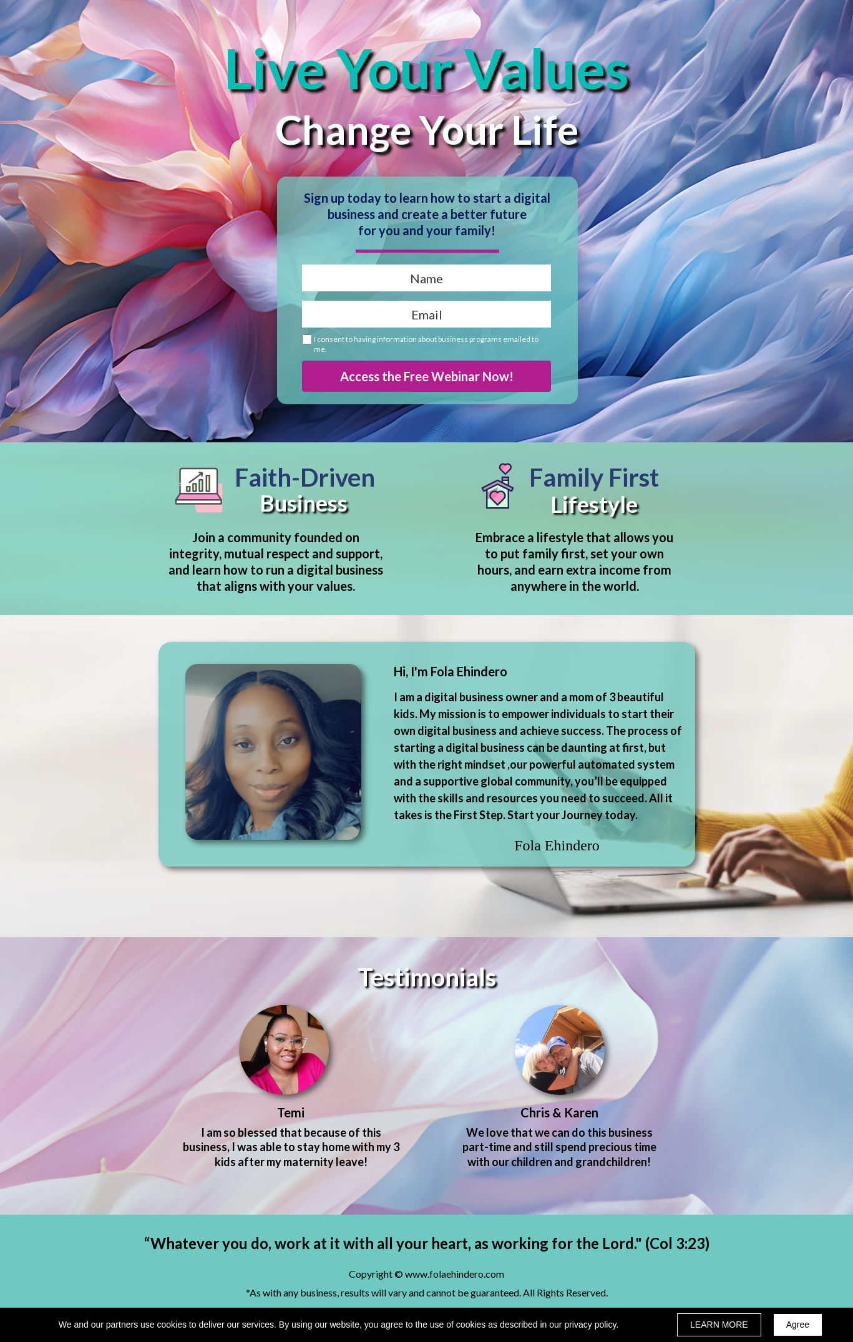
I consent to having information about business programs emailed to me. (426, 344)
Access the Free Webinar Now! (426, 376)
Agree (797, 1325)
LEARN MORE (719, 1325)
